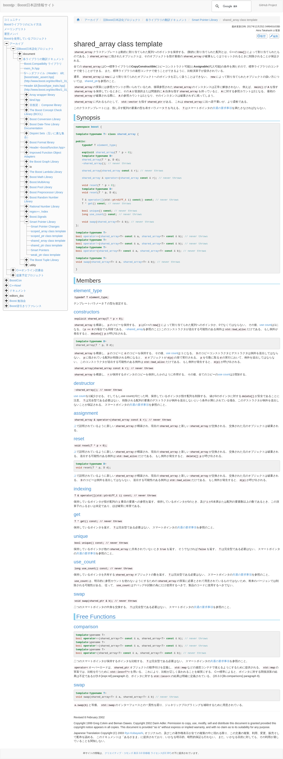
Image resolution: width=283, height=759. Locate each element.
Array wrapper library (42, 94)
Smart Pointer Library (43, 221)
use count (266, 324)
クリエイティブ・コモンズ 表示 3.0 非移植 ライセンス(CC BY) (138, 753)
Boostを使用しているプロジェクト (25, 38)
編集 (274, 36)
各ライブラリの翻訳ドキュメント (43, 59)
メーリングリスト (15, 29)
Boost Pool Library (41, 187)
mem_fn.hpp (32, 68)
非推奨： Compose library (46, 105)
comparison (86, 626)
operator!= (91, 243)
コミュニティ (12, 19)
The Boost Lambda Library (46, 171)
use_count (96, 214)
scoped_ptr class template (47, 236)
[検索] (231, 6)
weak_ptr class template (45, 254)
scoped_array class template (48, 231)
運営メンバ (11, 33)
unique (94, 210)
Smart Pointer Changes (45, 226)
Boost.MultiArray (40, 182)
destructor (84, 383)
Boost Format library (42, 142)
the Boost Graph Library (44, 161)
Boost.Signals (38, 216)
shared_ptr (91, 81)
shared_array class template (48, 240)
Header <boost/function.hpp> (47, 147)
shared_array (126, 134)
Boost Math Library (41, 177)
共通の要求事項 (222, 108)
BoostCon (16, 280)
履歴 (261, 36)
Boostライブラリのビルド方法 (22, 24)
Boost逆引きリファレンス (25, 306)
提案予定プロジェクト (30, 275)
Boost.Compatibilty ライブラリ (43, 63)
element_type (106, 145)
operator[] (95, 199)
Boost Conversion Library (45, 119)
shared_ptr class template (46, 245)
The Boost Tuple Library (44, 260)
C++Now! (15, 285)
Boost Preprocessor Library (46, 192)
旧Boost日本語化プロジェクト (35, 48)
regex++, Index (39, 211)
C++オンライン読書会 (29, 270)
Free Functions (96, 616)
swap (93, 221)
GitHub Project (268, 5)
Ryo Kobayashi (134, 733)
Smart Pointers (40, 250)
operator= (112, 178)
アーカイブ (16, 43)
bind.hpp (35, 99)
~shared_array (92, 163)
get (90, 203)
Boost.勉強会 (18, 300)
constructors (86, 311)
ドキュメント (18, 290)
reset (93, 185)
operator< (90, 251)
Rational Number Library (45, 206)
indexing (82, 488)
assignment (86, 413)
